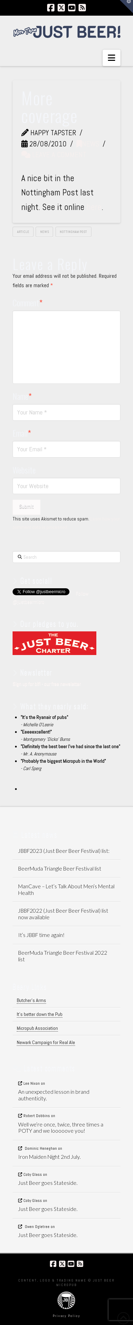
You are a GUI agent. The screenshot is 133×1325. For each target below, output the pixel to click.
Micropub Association (37, 1028)
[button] (111, 58)
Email (22, 433)
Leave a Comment (53, 154)
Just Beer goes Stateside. (47, 1183)
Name (22, 396)
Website (24, 469)
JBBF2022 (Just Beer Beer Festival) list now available (63, 913)
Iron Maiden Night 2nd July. (49, 1157)
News (87, 143)
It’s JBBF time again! (41, 935)
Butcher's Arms (31, 1000)
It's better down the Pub (39, 1014)
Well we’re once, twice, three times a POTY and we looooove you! (60, 1127)
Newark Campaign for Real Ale (46, 1042)
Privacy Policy (66, 1316)
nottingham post (73, 231)
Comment (28, 302)
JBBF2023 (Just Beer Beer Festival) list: (64, 851)
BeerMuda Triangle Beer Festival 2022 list (62, 956)
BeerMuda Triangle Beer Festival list (59, 868)
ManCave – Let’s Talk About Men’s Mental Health (66, 889)
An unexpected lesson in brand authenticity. (53, 1095)
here (94, 207)
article (23, 231)
